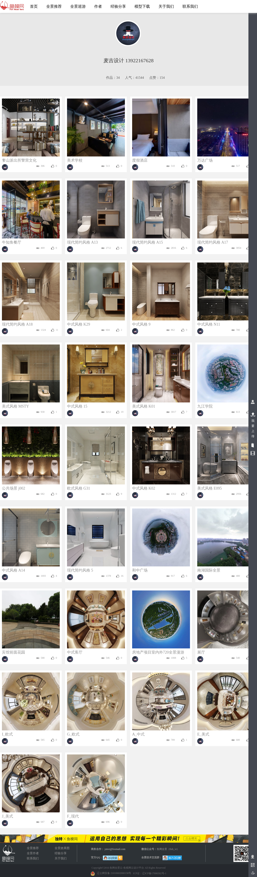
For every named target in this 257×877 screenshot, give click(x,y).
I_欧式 (7, 734)
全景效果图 (8, 853)
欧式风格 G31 (78, 488)
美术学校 (74, 160)
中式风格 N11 (208, 324)
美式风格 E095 (209, 488)
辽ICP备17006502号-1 (154, 873)
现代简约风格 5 (80, 570)
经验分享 (61, 853)
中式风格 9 (141, 324)
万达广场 (205, 160)
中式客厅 (74, 652)
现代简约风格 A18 (17, 324)
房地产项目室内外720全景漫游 (158, 652)
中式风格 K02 (143, 488)
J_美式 (7, 816)
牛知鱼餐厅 (11, 242)
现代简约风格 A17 (212, 242)
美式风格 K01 (143, 406)
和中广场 (140, 570)
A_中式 (138, 734)
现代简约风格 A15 (147, 242)
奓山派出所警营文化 (19, 160)
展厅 (201, 652)
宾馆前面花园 (13, 652)
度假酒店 (140, 160)
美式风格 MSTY (15, 406)
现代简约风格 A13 (82, 242)
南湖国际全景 (208, 570)
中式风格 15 (77, 406)
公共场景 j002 (13, 488)
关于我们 (61, 858)
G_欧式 (73, 734)
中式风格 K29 (78, 324)
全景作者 (33, 853)
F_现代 (73, 816)
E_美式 (203, 734)
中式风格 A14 (13, 570)
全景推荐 (33, 848)
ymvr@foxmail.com (115, 849)
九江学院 (205, 406)
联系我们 (33, 858)
